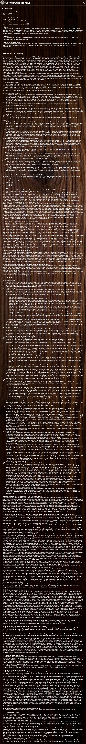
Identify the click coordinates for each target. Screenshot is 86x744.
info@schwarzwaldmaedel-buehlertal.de (19, 21)
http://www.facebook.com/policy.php (22, 738)
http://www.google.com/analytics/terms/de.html (50, 585)
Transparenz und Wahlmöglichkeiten (35, 667)
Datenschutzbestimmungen (58, 667)
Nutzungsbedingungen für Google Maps (51, 665)
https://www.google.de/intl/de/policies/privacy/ (16, 585)
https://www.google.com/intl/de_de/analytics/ (35, 587)
